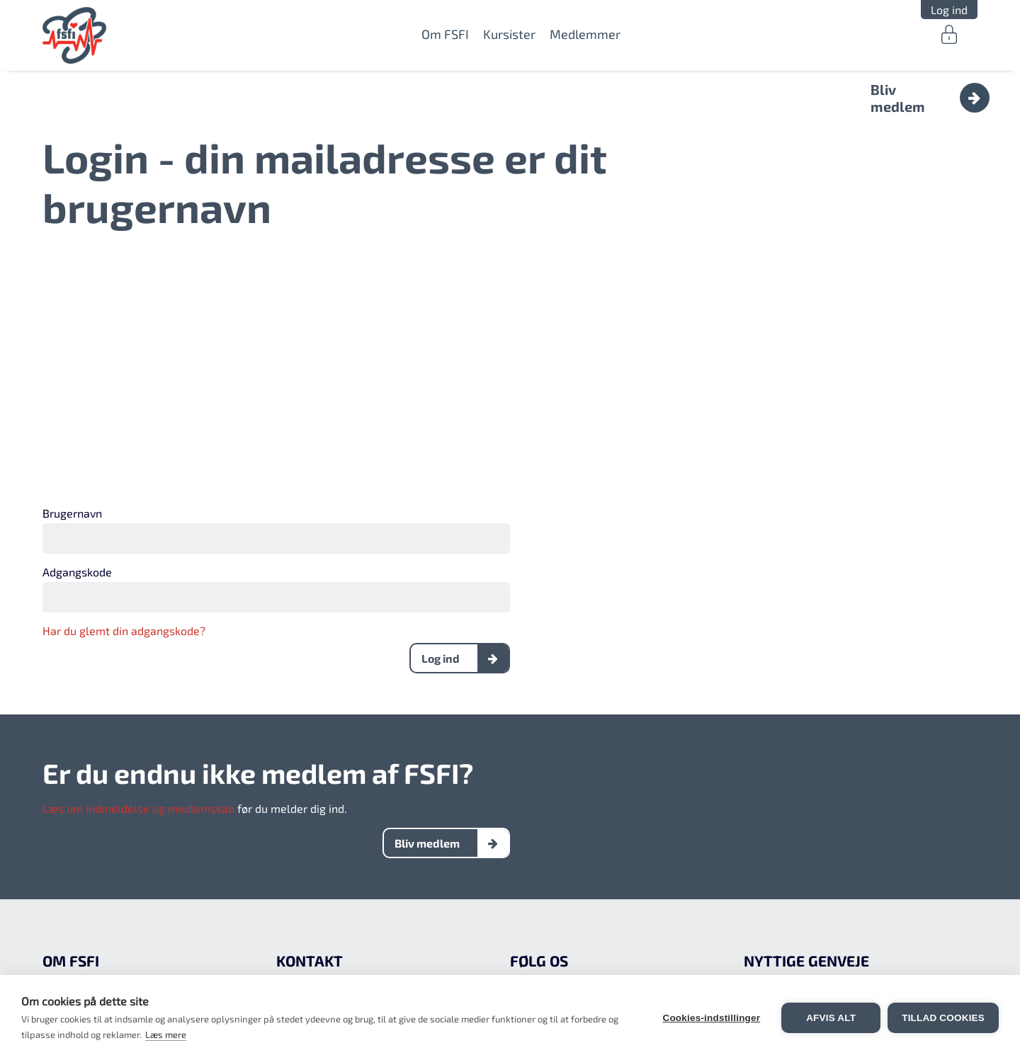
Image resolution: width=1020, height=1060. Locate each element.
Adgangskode (77, 572)
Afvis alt (831, 1018)
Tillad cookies (943, 1018)
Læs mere (165, 1034)
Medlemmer (585, 34)
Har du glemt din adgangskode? (123, 630)
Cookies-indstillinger (711, 1018)
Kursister (509, 34)
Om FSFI (445, 34)
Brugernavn (72, 513)
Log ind (949, 9)
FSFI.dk (74, 35)
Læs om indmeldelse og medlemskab (138, 808)
